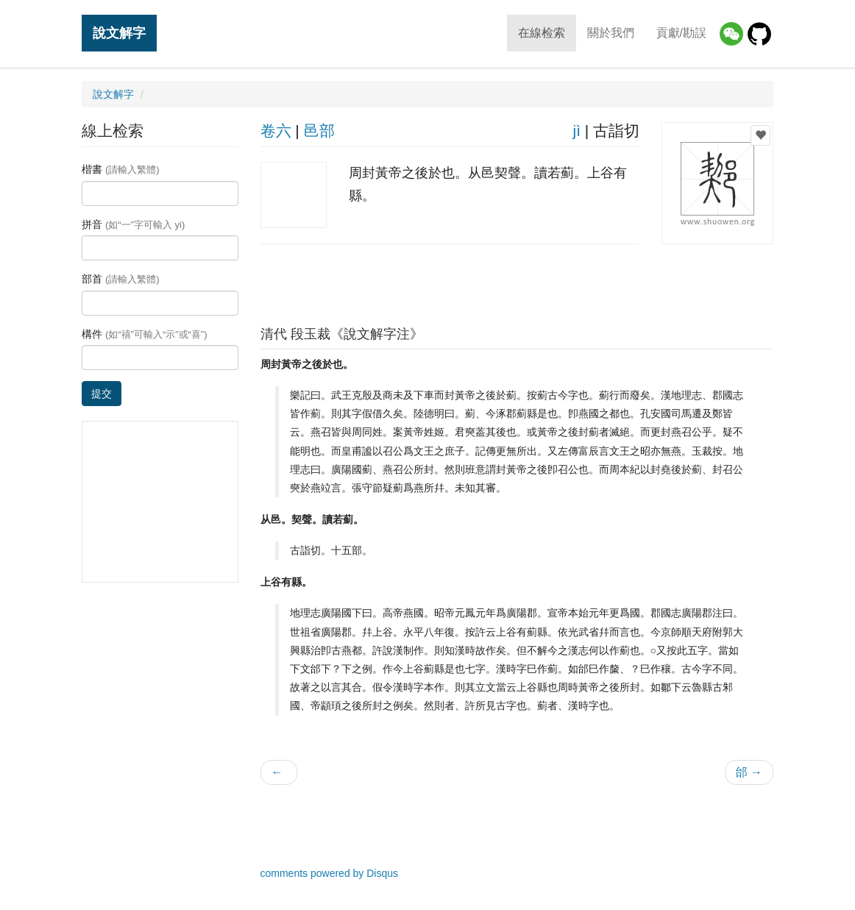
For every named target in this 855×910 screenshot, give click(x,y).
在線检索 (541, 32)
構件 (144, 334)
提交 (101, 393)
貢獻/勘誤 (681, 32)
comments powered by (329, 873)
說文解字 (119, 32)
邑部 (319, 130)
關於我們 (610, 32)
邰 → (749, 772)
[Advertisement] (516, 281)
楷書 (121, 169)
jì (577, 130)
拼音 (133, 224)
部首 (121, 279)
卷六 (275, 130)
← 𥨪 (279, 772)
